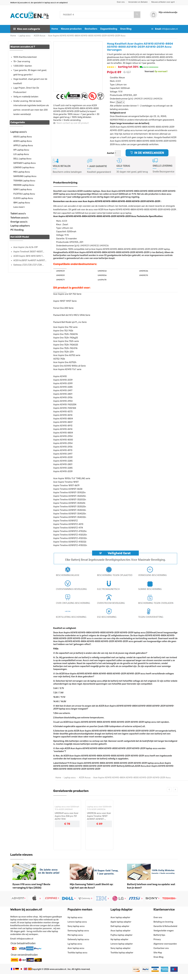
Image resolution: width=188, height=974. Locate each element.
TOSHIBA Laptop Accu (24, 180)
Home (54, 28)
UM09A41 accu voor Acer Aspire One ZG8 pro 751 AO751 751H (66, 816)
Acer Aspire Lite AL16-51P (25, 247)
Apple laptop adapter (121, 922)
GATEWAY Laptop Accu (24, 163)
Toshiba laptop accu (77, 952)
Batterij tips (159, 935)
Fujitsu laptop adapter (121, 935)
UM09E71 (60, 280)
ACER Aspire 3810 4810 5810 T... (28, 256)
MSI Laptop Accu (21, 172)
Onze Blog (125, 28)
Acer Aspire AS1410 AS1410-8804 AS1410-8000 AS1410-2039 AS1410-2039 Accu (86, 35)
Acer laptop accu (76, 948)
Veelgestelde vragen (163, 930)
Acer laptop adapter (120, 917)
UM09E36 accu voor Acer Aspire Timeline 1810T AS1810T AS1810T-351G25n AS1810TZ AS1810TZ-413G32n (99, 816)
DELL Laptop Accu (22, 158)
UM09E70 (143, 275)
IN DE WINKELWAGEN (147, 153)
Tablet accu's (18, 213)
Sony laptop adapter (121, 948)
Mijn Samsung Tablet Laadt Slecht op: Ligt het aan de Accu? (91, 886)
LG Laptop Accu (21, 154)
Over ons (121, 2)
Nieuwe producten (71, 28)
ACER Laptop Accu (22, 141)
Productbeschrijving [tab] (65, 182)
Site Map (157, 952)
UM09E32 (147, 99)
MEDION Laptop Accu (23, 185)
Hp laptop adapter (119, 939)
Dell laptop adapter (120, 926)
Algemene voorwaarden (165, 944)
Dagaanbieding (108, 28)
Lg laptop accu (75, 944)
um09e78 (102, 280)
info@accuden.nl (170, 29)
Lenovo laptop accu (77, 922)
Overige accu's (18, 221)
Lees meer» (19, 207)
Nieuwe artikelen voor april (163, 2)
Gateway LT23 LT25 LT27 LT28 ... (28, 265)
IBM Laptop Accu (21, 202)
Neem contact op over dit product (71, 123)
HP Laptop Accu (21, 150)
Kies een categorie (26, 28)
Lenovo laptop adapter (122, 944)
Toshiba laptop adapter (122, 952)
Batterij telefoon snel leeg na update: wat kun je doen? (151, 886)
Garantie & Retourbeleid (165, 926)
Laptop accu (25, 35)
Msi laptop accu (75, 935)
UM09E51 (60, 275)
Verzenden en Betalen (138, 2)
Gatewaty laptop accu (78, 939)
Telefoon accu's (19, 217)
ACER (118, 81)
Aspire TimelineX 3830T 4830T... (28, 251)
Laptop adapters (20, 225)
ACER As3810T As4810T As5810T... (29, 260)
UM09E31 (138, 99)
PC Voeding (17, 229)
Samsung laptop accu (78, 930)
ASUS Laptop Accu (22, 136)
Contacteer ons (161, 948)
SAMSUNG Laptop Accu (24, 176)
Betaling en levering (163, 922)
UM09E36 (157, 99)
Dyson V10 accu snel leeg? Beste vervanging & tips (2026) (31, 886)
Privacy (157, 939)
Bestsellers (91, 28)
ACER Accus (39, 35)
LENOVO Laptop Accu (23, 167)
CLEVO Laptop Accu (23, 198)
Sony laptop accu (76, 926)
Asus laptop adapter (121, 930)
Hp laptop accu (75, 917)
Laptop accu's (18, 131)
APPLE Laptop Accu (23, 145)
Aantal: (110, 153)
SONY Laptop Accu (22, 189)
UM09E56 (102, 275)
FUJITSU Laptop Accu (24, 194)
